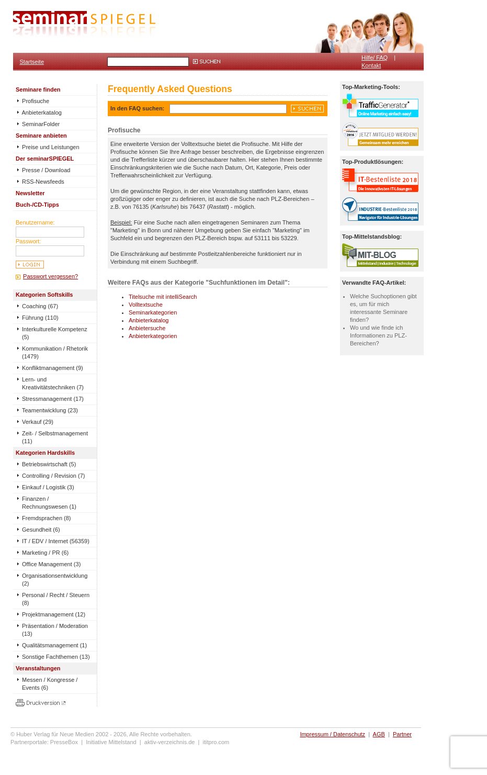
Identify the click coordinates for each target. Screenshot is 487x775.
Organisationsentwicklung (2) (54, 579)
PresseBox (64, 742)
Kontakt (371, 65)
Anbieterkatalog (39, 112)
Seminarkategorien (153, 312)
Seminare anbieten (41, 135)
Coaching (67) (40, 306)
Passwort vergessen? (50, 276)
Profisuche (32, 101)
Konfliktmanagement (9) (52, 368)
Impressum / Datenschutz (332, 734)
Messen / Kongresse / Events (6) (49, 684)
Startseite (32, 62)
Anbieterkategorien (153, 336)
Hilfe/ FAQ (374, 57)
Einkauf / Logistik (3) (48, 487)
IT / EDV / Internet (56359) (55, 541)
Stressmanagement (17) (53, 399)
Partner (402, 734)
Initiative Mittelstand (111, 742)
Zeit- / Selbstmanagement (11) (55, 437)
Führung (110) (40, 318)
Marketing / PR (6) (45, 552)
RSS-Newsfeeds (40, 181)
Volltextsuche (146, 304)
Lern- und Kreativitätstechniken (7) (53, 383)
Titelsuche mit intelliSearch (163, 297)
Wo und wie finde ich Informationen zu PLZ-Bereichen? (378, 335)
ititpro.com (216, 742)
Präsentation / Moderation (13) (55, 630)
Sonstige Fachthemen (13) (56, 657)
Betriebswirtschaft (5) (49, 464)
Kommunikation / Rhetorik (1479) (55, 352)
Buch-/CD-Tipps (37, 204)
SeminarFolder (38, 124)
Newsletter (30, 193)
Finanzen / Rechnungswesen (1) (49, 503)
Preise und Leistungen (48, 147)
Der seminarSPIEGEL (45, 158)
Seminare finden (38, 89)
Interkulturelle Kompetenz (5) (54, 333)
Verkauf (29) (37, 422)
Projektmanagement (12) (53, 614)
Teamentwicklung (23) (50, 410)
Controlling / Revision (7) (53, 476)
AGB (379, 734)
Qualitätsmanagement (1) (54, 645)
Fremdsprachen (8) (46, 518)
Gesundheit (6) (41, 529)
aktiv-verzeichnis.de (169, 742)
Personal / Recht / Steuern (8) (55, 599)
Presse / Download (43, 170)
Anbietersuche (147, 328)
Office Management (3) (51, 564)
